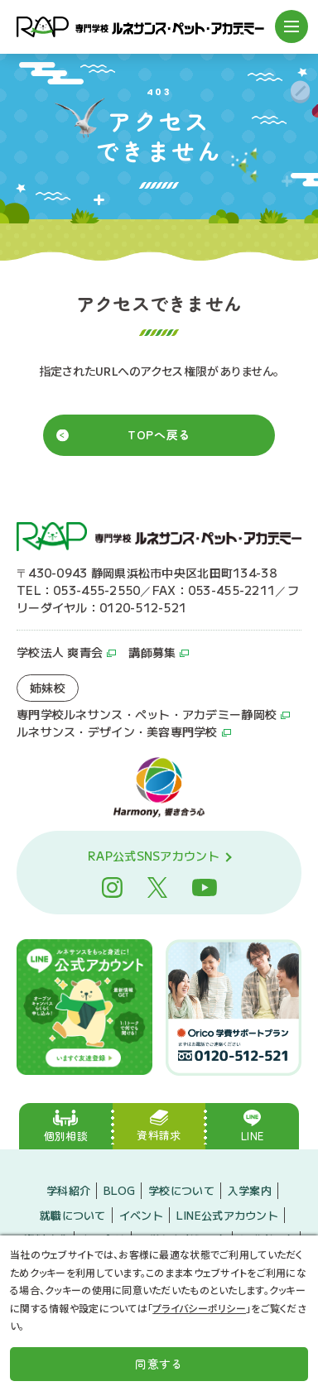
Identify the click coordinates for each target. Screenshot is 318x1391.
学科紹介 (68, 1190)
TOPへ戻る (159, 435)
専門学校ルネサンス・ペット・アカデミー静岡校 (147, 715)
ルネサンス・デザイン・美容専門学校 (117, 732)
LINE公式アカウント (227, 1214)
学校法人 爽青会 (60, 653)
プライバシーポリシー (199, 1308)
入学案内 (250, 1190)
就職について (73, 1214)
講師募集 (152, 653)
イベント (141, 1214)
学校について (181, 1190)
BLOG (119, 1190)
